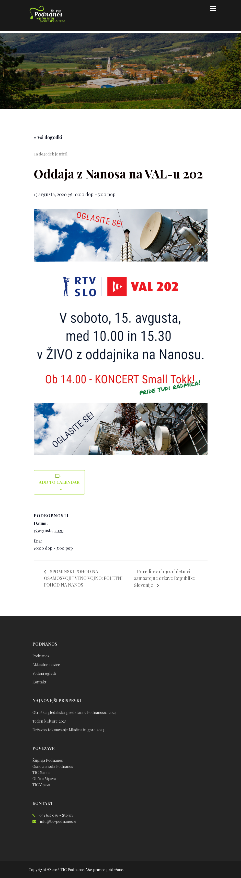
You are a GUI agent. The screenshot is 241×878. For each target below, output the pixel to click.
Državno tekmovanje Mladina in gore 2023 (68, 729)
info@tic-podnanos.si (58, 821)
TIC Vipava (41, 784)
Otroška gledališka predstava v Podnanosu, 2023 (74, 712)
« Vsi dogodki (48, 137)
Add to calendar (59, 482)
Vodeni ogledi (44, 673)
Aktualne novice (46, 664)
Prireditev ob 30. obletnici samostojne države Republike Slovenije (165, 578)
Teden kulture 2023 (49, 721)
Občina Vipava (44, 778)
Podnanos (40, 655)
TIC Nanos (41, 772)
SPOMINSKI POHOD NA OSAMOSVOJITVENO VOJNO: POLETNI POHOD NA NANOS (84, 578)
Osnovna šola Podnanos (52, 766)
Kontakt (39, 681)
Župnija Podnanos (47, 760)
